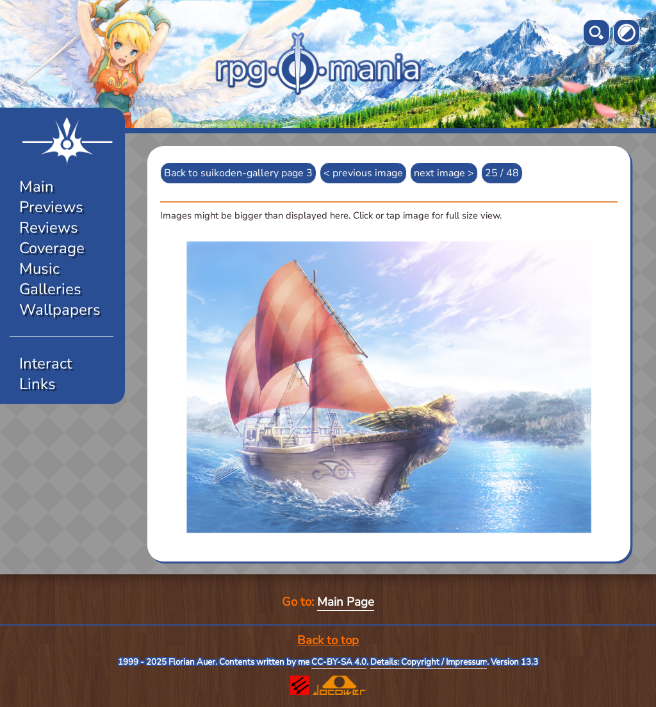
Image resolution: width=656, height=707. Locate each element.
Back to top (328, 640)
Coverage (52, 248)
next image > (444, 173)
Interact (45, 363)
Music (39, 268)
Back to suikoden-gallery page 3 (238, 173)
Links (37, 384)
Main (36, 186)
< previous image (363, 173)
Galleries (50, 289)
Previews (51, 207)
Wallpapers (60, 309)
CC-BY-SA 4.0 (338, 662)
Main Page (345, 602)
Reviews (48, 227)
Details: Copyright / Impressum (428, 662)
